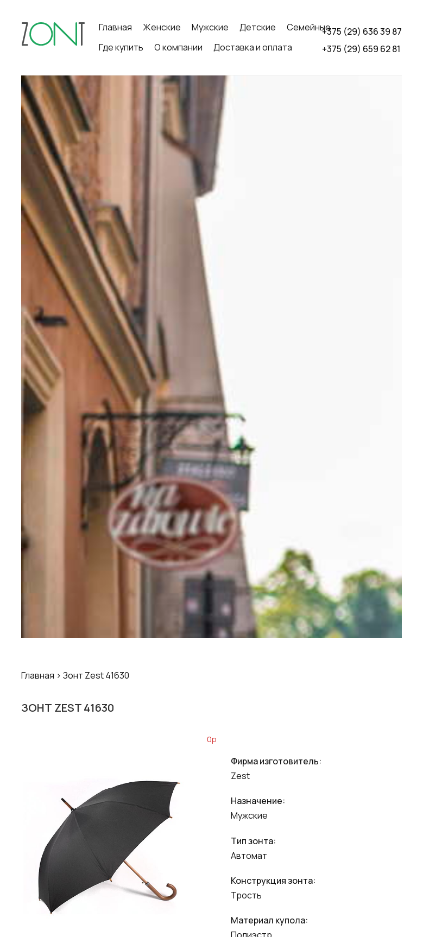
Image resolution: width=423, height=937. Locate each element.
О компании (178, 47)
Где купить (121, 47)
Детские (257, 27)
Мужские (210, 27)
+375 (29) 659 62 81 (361, 49)
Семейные (309, 27)
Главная (115, 27)
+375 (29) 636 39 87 (362, 31)
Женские (162, 27)
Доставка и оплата (252, 47)
